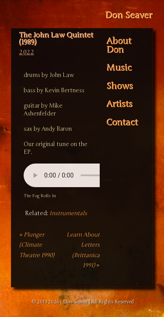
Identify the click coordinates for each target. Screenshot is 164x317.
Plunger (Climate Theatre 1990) (36, 245)
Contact (122, 123)
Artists (120, 104)
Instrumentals (68, 213)
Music (119, 68)
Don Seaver (129, 15)
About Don (119, 46)
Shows (120, 86)
